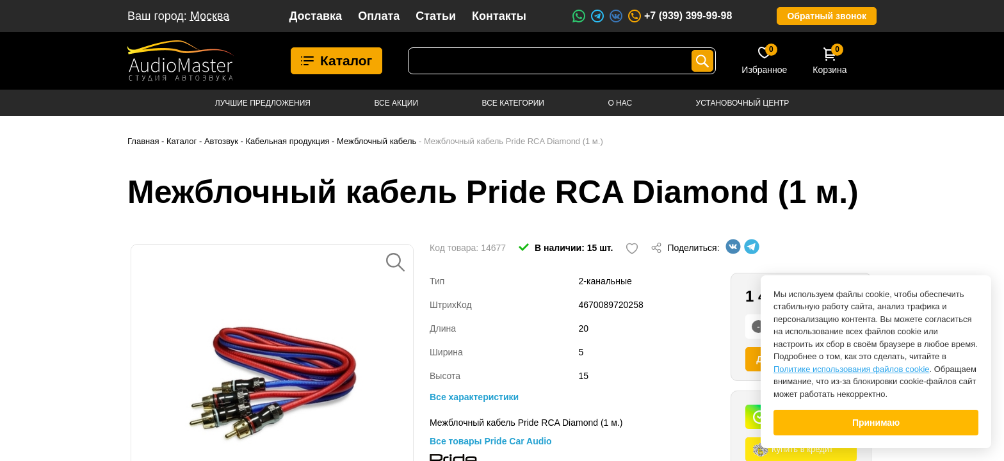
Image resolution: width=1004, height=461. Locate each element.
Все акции (396, 103)
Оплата (379, 16)
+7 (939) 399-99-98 (679, 16)
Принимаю (876, 422)
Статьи (436, 16)
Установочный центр (742, 103)
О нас (620, 103)
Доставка (315, 16)
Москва (209, 16)
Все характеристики (474, 397)
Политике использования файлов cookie (851, 369)
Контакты (499, 16)
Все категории (513, 103)
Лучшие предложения (263, 103)
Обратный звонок (826, 16)
